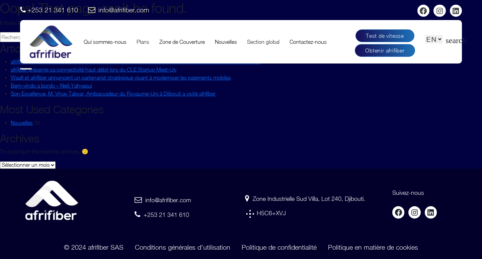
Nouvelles (226, 42)
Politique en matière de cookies (373, 247)
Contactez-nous (308, 42)
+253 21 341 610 (52, 10)
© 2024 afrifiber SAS (94, 247)
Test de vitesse (385, 36)
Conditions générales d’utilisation (182, 247)
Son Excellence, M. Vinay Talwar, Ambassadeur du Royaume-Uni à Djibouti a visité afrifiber (113, 94)
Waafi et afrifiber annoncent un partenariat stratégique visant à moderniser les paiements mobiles (121, 78)
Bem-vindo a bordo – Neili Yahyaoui (51, 86)
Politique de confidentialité (279, 247)
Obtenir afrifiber (385, 50)
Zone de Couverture (182, 42)
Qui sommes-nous (105, 42)
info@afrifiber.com (123, 10)
